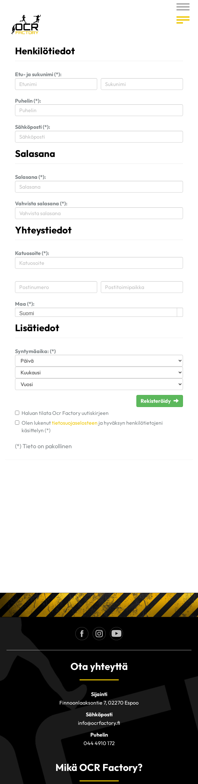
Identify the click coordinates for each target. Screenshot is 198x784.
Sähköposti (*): (32, 127)
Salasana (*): (30, 177)
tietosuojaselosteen (75, 422)
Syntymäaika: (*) (35, 351)
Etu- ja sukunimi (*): (38, 74)
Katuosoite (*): (32, 253)
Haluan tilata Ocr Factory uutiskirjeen (65, 413)
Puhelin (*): (28, 100)
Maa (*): (25, 303)
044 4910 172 (99, 743)
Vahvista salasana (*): (41, 203)
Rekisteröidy (160, 401)
